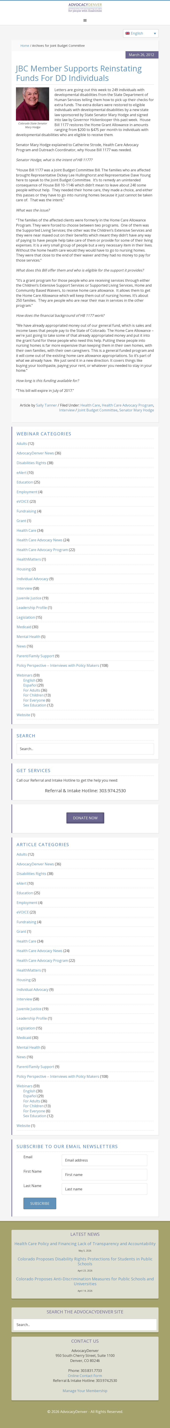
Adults (22, 443)
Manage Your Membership (85, 1390)
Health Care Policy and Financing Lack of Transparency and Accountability (85, 1243)
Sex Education (34, 705)
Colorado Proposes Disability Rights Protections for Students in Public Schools (85, 1261)
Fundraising (26, 511)
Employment (27, 491)
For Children (33, 695)
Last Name (32, 1185)
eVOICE (23, 501)
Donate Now (85, 818)
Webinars (25, 675)
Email (27, 1156)
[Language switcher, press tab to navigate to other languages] (140, 33)
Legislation (26, 617)
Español (30, 685)
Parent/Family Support (35, 655)
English (29, 680)
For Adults (31, 690)
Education (25, 482)
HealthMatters (29, 559)
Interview (67, 410)
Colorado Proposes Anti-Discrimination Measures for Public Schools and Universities (85, 1281)
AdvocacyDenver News (35, 453)
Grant (21, 520)
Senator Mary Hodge (136, 410)
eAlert (22, 472)
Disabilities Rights (31, 462)
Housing (24, 569)
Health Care (90, 405)
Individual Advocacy (32, 578)
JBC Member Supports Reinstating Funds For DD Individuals (79, 73)
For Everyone (34, 700)
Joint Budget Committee (98, 410)
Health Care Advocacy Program (127, 405)
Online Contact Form (85, 1375)
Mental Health (28, 636)
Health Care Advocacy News (39, 540)
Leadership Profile (32, 607)
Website (23, 714)
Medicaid (24, 626)
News (21, 646)
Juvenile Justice (29, 598)
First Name (32, 1171)
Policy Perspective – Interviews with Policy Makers (58, 665)
